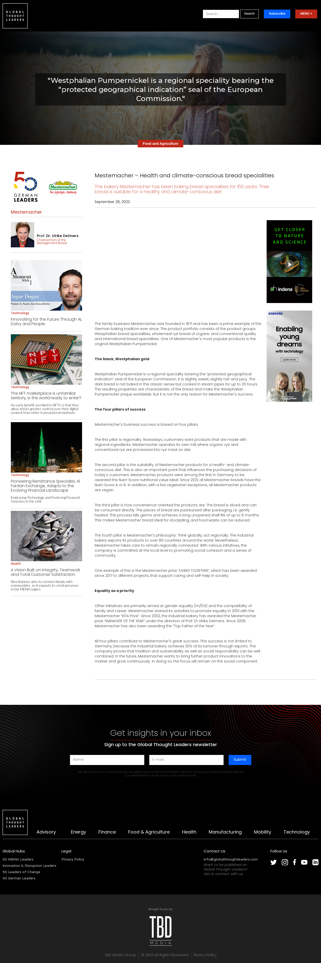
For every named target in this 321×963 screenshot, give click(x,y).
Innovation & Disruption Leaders (29, 865)
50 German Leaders (19, 878)
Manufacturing (225, 832)
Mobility (262, 832)
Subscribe (277, 13)
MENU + (306, 13)
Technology (296, 832)
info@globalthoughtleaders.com (231, 859)
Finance (107, 832)
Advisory (46, 832)
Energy (78, 832)
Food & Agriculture (149, 832)
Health (189, 832)
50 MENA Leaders (18, 859)
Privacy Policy (72, 859)
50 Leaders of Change (21, 872)
